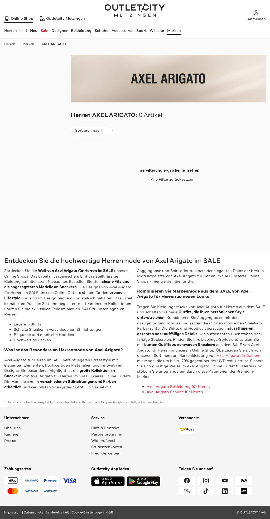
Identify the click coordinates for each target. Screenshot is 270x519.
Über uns (12, 428)
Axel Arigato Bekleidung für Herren (178, 386)
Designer (59, 30)
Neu (33, 30)
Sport (141, 30)
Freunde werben (105, 453)
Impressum (12, 512)
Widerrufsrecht (104, 440)
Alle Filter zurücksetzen (168, 179)
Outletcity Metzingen (135, 10)
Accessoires (122, 30)
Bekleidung (81, 30)
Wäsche (157, 30)
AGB (109, 512)
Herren (12, 44)
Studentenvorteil (106, 446)
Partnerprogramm (107, 434)
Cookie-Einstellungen (87, 512)
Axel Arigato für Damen (238, 355)
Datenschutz (33, 512)
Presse (10, 440)
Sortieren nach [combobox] (91, 131)
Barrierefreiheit (57, 512)
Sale (44, 30)
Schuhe (101, 30)
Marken (174, 30)
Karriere (11, 434)
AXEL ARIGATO (53, 44)
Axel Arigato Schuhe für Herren (175, 391)
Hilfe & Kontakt (105, 428)
